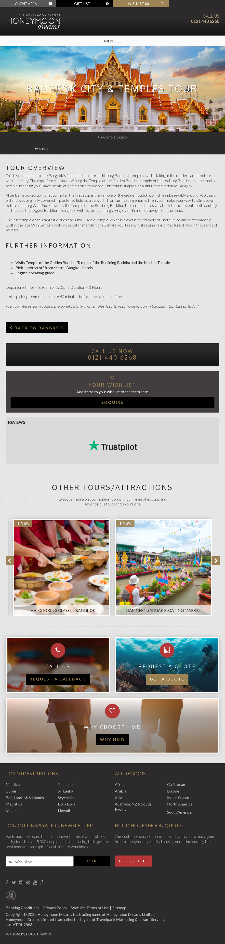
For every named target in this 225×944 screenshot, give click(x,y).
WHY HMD (112, 739)
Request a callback (58, 679)
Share (41, 149)
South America (179, 812)
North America (179, 804)
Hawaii (64, 810)
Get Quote (133, 860)
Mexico (12, 810)
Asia (118, 797)
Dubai (11, 791)
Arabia (120, 791)
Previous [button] (10, 560)
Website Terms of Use (90, 907)
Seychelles (66, 797)
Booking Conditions (22, 907)
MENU (112, 40)
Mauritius (14, 804)
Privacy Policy (55, 907)
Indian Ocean (178, 797)
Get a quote (167, 679)
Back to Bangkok (112, 137)
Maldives (13, 784)
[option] (59, 565)
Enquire (112, 402)
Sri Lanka (65, 791)
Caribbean (176, 784)
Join (91, 861)
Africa (120, 784)
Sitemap (119, 907)
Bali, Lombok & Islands (25, 797)
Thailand (65, 784)
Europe (173, 791)
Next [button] (216, 560)
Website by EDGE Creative (29, 933)
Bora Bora (66, 804)
